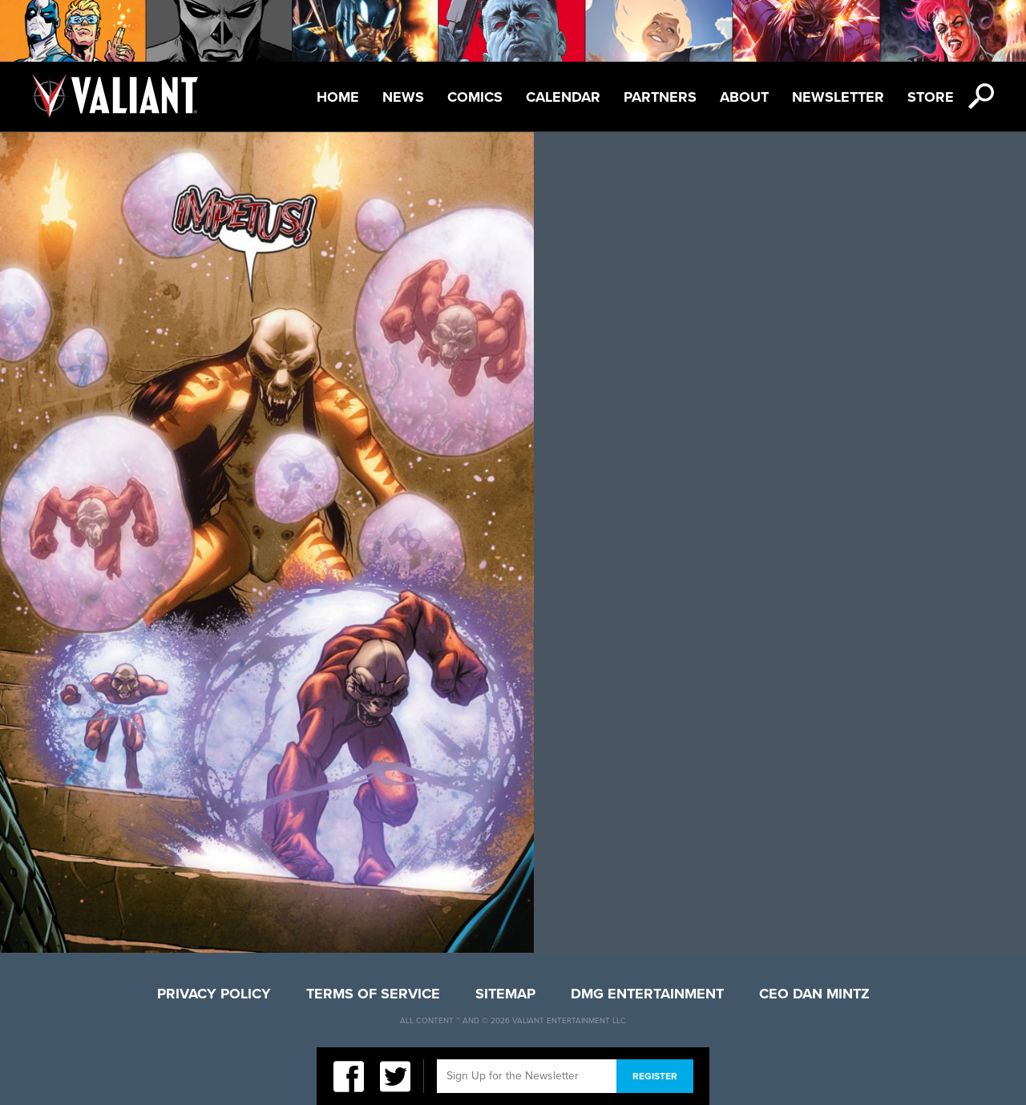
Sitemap (505, 993)
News (403, 97)
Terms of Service (373, 993)
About (744, 97)
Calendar (563, 97)
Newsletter (838, 97)
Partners (660, 97)
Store (930, 97)
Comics (475, 97)
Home (338, 97)
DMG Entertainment (647, 993)
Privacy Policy (214, 993)
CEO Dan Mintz (814, 993)
